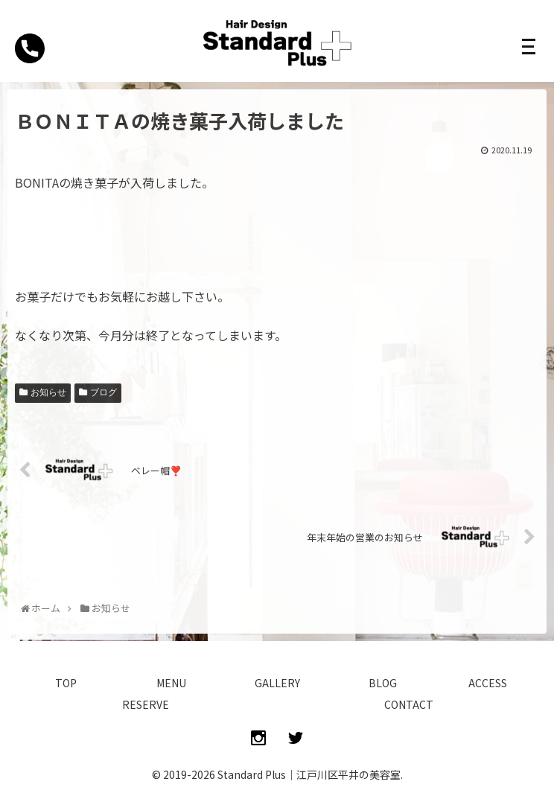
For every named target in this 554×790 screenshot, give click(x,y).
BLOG (383, 682)
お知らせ (48, 392)
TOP (66, 682)
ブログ (103, 392)
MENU (171, 682)
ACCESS (487, 682)
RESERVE (145, 704)
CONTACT (408, 704)
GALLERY (277, 682)
